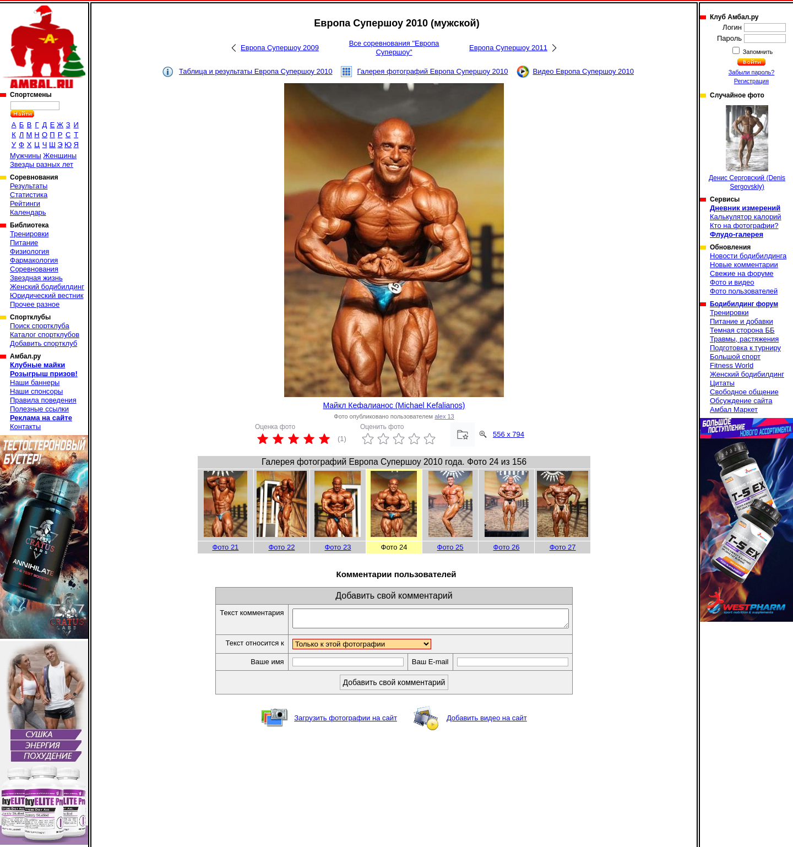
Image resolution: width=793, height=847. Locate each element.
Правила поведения (43, 400)
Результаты (28, 186)
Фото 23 (337, 547)
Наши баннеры (34, 382)
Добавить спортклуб (43, 343)
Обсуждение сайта (741, 401)
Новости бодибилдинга (748, 256)
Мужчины (25, 155)
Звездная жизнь (36, 278)
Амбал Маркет (734, 409)
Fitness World (731, 365)
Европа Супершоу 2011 (508, 48)
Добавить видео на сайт (487, 721)
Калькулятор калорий (745, 217)
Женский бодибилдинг (47, 287)
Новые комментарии (744, 264)
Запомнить (757, 51)
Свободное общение (744, 392)
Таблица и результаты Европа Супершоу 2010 (256, 71)
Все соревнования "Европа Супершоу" (394, 47)
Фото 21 (225, 547)
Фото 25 (450, 547)
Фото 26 (506, 547)
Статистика (28, 195)
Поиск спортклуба (39, 326)
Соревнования (34, 269)
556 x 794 (508, 434)
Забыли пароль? (752, 72)
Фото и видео (732, 282)
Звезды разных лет (41, 164)
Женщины (60, 155)
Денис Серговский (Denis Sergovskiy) (747, 148)
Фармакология (34, 260)
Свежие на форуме (742, 273)
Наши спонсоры (36, 391)
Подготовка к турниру (745, 348)
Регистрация (751, 81)
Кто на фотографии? (744, 225)
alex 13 (444, 416)
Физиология (29, 251)
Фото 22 (281, 547)
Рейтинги (25, 203)
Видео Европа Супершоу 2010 (583, 71)
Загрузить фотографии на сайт (345, 721)
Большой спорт (735, 356)
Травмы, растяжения (744, 339)
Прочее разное (34, 304)
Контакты (25, 426)
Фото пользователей (744, 291)
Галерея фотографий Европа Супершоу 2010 (432, 71)
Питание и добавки (741, 321)
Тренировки (29, 234)
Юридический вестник (46, 295)
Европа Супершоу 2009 (280, 48)
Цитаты (722, 383)
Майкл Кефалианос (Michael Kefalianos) (394, 405)
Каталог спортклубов (44, 334)
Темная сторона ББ (742, 330)
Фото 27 (563, 547)
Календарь (28, 212)
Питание (24, 242)
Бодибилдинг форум (744, 304)
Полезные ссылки (39, 409)
